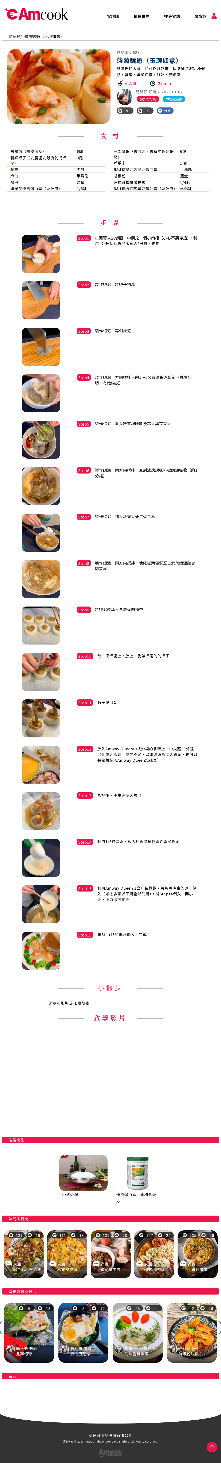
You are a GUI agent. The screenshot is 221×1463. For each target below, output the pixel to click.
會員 (214, 16)
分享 (164, 110)
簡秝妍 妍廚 (146, 91)
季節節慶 (174, 99)
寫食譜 (201, 16)
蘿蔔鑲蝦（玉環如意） (44, 36)
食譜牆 (113, 16)
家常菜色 (148, 99)
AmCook (36, 13)
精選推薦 (142, 16)
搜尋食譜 (172, 16)
